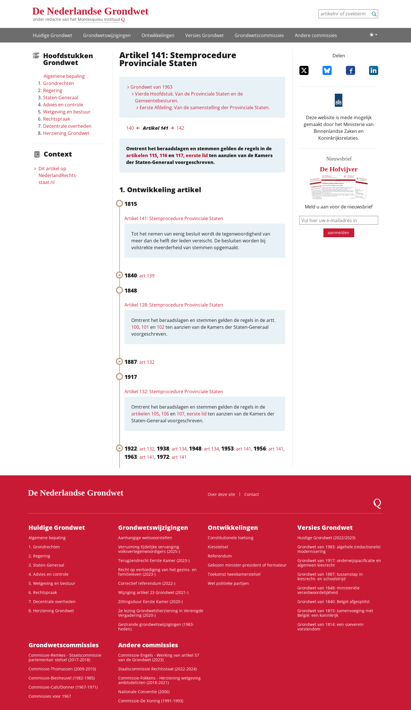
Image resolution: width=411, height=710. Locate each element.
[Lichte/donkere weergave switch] (373, 35)
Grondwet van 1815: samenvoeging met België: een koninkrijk (335, 613)
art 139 (146, 276)
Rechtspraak (56, 119)
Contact (251, 494)
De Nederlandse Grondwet (90, 11)
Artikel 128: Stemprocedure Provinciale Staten (173, 305)
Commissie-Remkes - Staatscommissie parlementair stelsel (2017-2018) (65, 657)
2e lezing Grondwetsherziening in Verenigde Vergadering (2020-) (160, 613)
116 (163, 155)
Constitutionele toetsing (230, 537)
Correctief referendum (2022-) (146, 583)
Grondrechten (58, 83)
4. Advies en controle (48, 574)
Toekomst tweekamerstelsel (234, 574)
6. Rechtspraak (43, 592)
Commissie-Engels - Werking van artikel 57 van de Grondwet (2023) (158, 657)
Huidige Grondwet (52, 35)
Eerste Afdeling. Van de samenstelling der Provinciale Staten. (205, 107)
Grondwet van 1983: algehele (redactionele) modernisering (338, 549)
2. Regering (39, 556)
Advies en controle (63, 105)
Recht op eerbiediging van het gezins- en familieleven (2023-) (157, 572)
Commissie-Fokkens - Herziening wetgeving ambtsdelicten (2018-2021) (159, 680)
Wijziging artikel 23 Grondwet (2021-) (153, 592)
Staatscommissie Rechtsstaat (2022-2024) (157, 669)
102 (160, 327)
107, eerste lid (192, 414)
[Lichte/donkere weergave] (373, 35)
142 (180, 128)
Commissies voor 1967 (50, 696)
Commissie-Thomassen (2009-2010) (62, 669)
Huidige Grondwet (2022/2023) (326, 537)
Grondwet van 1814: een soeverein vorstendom (330, 627)
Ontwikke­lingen (158, 35)
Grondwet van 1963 (151, 87)
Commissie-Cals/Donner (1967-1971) (63, 687)
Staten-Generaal (60, 97)
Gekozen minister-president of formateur (247, 565)
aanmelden (338, 232)
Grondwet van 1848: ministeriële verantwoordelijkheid (328, 590)
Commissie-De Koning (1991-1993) (150, 700)
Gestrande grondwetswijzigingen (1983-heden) (156, 627)
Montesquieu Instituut (99, 19)
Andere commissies (316, 35)
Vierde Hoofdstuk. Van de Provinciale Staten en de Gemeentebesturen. (189, 97)
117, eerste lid (192, 155)
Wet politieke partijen (228, 583)
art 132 (146, 362)
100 (135, 327)
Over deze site (221, 494)
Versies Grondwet (204, 35)
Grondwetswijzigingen (107, 35)
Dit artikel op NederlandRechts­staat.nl (58, 175)
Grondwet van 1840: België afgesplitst (333, 601)
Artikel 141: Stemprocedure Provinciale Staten (173, 218)
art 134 (179, 449)
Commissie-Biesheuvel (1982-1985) (62, 678)
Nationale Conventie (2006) (144, 691)
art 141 (243, 449)
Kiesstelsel (218, 546)
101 (145, 327)
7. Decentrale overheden (52, 601)
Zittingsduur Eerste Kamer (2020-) (150, 601)
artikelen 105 (145, 414)
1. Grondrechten (44, 546)
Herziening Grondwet (66, 133)
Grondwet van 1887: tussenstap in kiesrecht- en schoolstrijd (330, 576)
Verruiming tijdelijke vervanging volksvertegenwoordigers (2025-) (149, 549)
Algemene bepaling (64, 76)
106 (165, 414)
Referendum (220, 556)
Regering (52, 90)
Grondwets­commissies (259, 35)
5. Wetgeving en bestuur (52, 583)
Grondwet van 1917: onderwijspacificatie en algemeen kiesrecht (339, 563)
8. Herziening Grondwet (51, 610)
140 (130, 128)
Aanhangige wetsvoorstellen (145, 537)
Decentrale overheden (67, 126)
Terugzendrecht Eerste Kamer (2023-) (154, 560)
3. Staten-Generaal (46, 565)
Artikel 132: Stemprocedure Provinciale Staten (173, 391)
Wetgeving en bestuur (66, 112)
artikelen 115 (141, 155)
